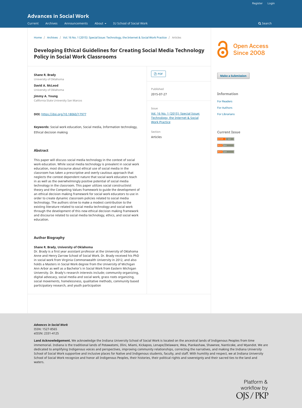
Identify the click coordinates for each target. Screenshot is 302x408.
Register (257, 3)
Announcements (76, 23)
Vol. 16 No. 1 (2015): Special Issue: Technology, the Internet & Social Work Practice (115, 37)
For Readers (224, 101)
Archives (51, 23)
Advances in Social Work (58, 15)
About (99, 23)
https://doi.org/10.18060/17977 (63, 114)
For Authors (224, 108)
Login (271, 3)
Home (38, 37)
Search (265, 23)
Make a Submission (233, 76)
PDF (160, 74)
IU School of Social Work (130, 23)
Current (33, 23)
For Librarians (226, 114)
